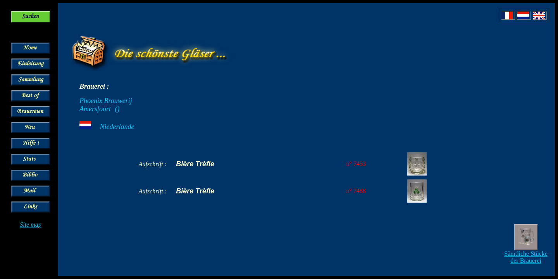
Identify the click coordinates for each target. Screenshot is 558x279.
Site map (30, 224)
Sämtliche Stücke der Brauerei (526, 257)
